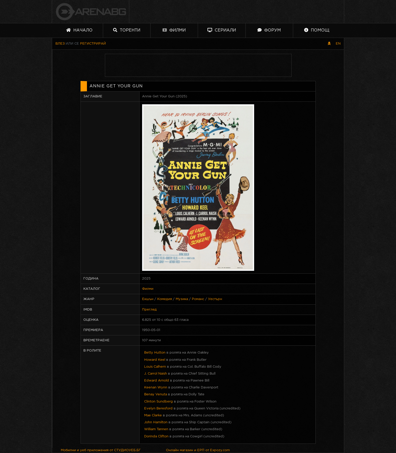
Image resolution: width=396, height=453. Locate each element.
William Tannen (156, 429)
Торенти (126, 30)
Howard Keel (154, 359)
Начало (79, 30)
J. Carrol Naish (155, 373)
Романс (198, 299)
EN (338, 43)
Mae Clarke (153, 415)
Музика (182, 299)
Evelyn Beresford (158, 408)
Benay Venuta (155, 394)
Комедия (164, 299)
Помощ (316, 30)
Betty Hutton (154, 352)
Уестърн (215, 299)
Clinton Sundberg (158, 401)
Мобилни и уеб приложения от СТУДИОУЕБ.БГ (101, 450)
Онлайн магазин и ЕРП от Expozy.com (198, 450)
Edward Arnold (156, 380)
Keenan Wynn (155, 387)
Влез (60, 43)
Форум (269, 30)
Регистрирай (93, 43)
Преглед (149, 309)
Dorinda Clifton (156, 436)
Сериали (221, 30)
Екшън (147, 299)
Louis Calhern (155, 366)
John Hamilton (155, 422)
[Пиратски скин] (329, 43)
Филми (174, 30)
